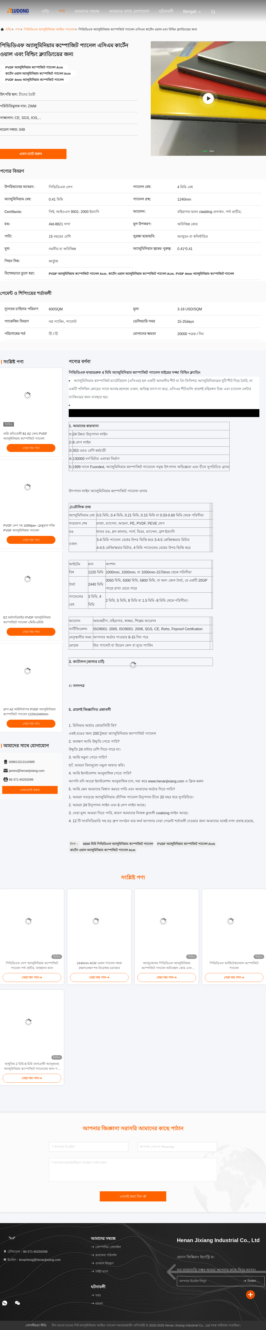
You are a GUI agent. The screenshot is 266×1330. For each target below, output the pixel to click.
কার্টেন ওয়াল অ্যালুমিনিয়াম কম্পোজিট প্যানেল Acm (102, 850)
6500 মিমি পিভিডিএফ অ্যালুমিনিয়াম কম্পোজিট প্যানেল (118, 844)
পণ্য (62, 11)
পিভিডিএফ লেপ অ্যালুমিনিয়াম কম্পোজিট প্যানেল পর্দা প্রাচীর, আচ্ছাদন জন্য (32, 965)
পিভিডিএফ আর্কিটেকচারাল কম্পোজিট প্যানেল (234, 965)
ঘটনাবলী (166, 11)
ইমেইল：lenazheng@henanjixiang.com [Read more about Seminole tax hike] (32, 1260)
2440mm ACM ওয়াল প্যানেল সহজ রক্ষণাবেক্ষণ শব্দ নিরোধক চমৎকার (99, 965)
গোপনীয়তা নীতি (36, 1325)
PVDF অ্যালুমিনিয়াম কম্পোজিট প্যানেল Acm (186, 844)
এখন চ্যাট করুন (33, 154)
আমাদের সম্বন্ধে (87, 11)
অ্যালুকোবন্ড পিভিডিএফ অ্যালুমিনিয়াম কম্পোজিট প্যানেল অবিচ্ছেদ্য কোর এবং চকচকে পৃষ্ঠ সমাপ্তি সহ (167, 965)
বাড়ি (45, 11)
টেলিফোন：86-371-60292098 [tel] (25, 1251)
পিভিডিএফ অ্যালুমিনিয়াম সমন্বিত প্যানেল (49, 29)
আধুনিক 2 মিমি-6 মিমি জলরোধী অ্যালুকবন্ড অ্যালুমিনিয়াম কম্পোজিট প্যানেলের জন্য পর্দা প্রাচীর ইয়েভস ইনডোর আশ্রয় (32, 1066)
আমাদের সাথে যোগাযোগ (129, 11)
